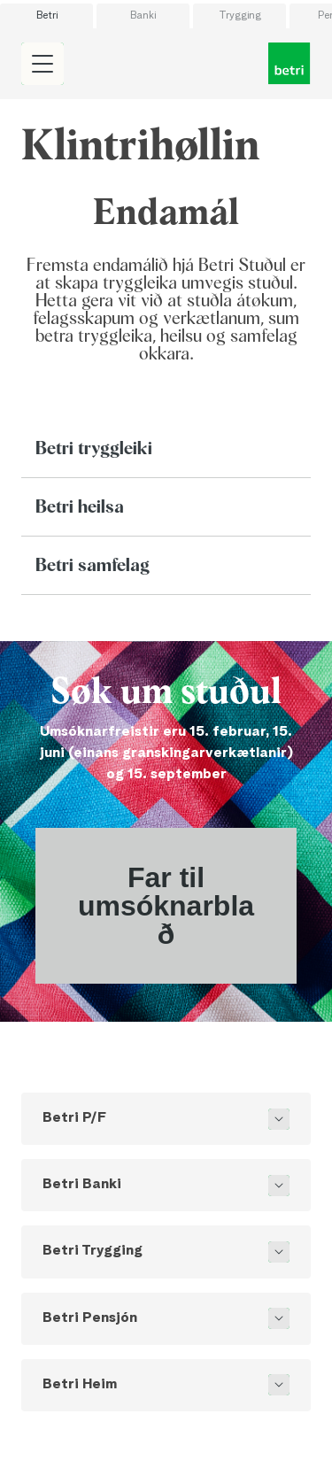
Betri (47, 16)
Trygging (240, 16)
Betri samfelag (92, 566)
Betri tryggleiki (93, 449)
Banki (143, 16)
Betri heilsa (79, 507)
